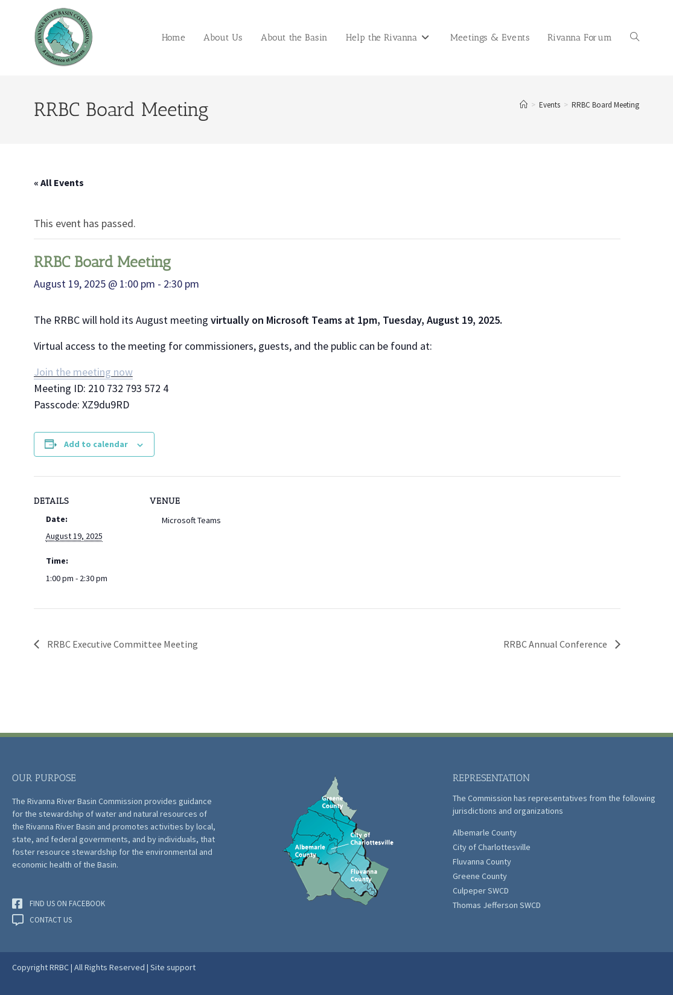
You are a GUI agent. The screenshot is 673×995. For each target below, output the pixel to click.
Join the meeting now (83, 372)
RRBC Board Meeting (605, 105)
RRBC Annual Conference (556, 644)
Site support (173, 967)
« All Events (59, 182)
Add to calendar (96, 444)
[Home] (524, 105)
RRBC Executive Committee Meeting (121, 644)
